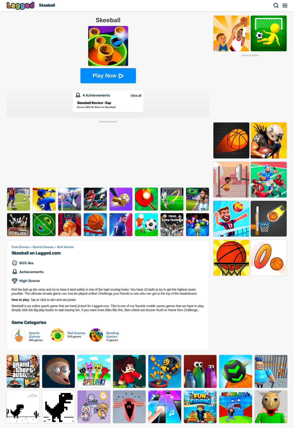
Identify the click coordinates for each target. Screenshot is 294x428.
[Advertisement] (108, 154)
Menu (285, 5)
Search (276, 5)
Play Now (104, 76)
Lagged (21, 5)
